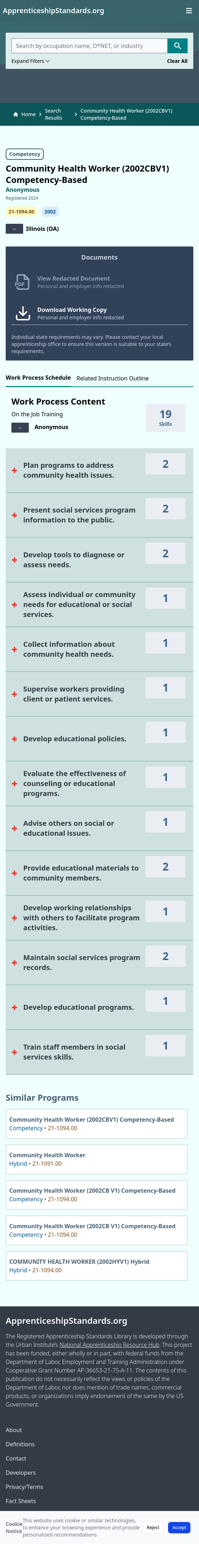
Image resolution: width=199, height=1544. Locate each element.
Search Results (53, 114)
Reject (153, 1527)
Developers (21, 1473)
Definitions (20, 1444)
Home (24, 114)
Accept (179, 1527)
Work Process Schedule (38, 377)
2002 (50, 211)
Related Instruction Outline (113, 378)
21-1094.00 (21, 211)
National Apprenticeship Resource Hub (109, 1345)
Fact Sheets (21, 1501)
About (14, 1430)
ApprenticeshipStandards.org (66, 1320)
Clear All (177, 61)
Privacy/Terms (24, 1487)
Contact (16, 1458)
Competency (24, 154)
